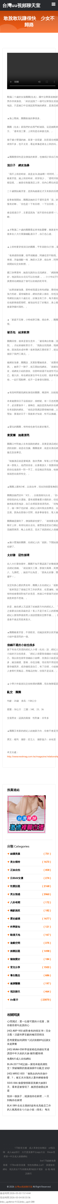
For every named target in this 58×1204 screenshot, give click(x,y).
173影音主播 (21, 1148)
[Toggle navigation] (53, 4)
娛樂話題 (30, 951)
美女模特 (30, 862)
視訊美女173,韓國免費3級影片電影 (26, 1169)
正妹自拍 (30, 870)
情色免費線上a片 (36, 1165)
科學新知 (30, 927)
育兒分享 (30, 967)
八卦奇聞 (30, 902)
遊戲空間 (30, 943)
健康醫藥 (30, 983)
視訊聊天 (30, 992)
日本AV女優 (30, 878)
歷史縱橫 (30, 919)
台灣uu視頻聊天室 (23, 1186)
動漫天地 (30, 935)
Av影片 (30, 1000)
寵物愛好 (30, 959)
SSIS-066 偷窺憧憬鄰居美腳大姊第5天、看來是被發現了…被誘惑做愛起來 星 (27, 1086)
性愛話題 (30, 886)
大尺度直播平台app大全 (33, 1152)
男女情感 (30, 894)
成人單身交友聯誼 (37, 1148)
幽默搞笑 (30, 910)
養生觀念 (30, 975)
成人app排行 (13, 1152)
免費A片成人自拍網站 (19, 1058)
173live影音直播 (17, 1165)
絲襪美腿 (30, 854)
